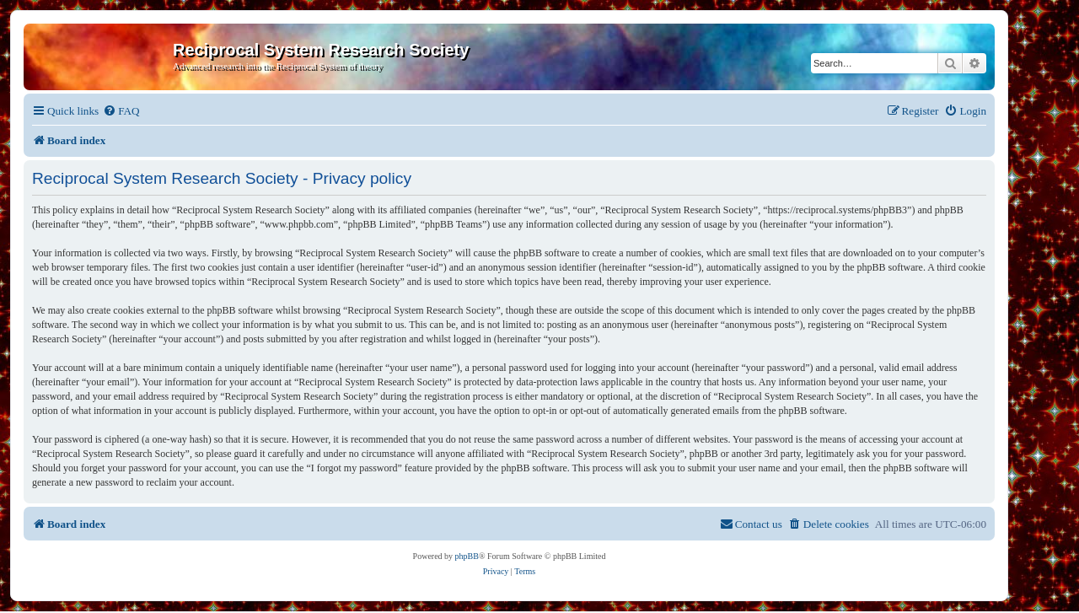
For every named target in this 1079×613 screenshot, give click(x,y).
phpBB (467, 556)
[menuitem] (121, 111)
